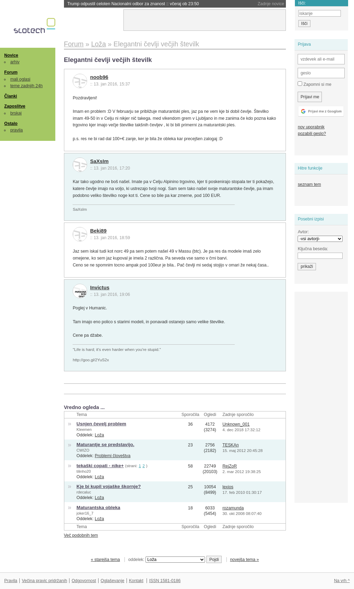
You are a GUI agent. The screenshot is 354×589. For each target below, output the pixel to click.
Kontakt (136, 580)
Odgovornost (84, 580)
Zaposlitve (14, 106)
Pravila (10, 580)
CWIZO (82, 450)
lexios (227, 486)
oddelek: (166, 559)
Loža (99, 435)
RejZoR (229, 466)
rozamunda (233, 508)
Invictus (100, 287)
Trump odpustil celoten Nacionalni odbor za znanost (133, 3)
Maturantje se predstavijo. (105, 444)
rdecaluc (83, 492)
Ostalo (10, 123)
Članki (10, 96)
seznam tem (309, 184)
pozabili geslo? (312, 133)
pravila (16, 130)
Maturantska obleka (98, 507)
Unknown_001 (236, 424)
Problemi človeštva (112, 455)
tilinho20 (83, 471)
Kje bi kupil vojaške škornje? (108, 486)
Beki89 (98, 231)
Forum (10, 72)
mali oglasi (20, 79)
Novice (11, 55)
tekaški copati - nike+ (100, 465)
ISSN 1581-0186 (164, 580)
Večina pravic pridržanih (44, 580)
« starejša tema (105, 559)
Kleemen (84, 429)
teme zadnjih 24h (26, 85)
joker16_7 (84, 513)
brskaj (16, 113)
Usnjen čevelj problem (101, 423)
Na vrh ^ (342, 580)
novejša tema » (244, 559)
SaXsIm (99, 161)
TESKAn (230, 445)
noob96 (99, 77)
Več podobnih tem (81, 535)
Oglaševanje (112, 580)
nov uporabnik (311, 127)
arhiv (15, 62)
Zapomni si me (314, 84)
